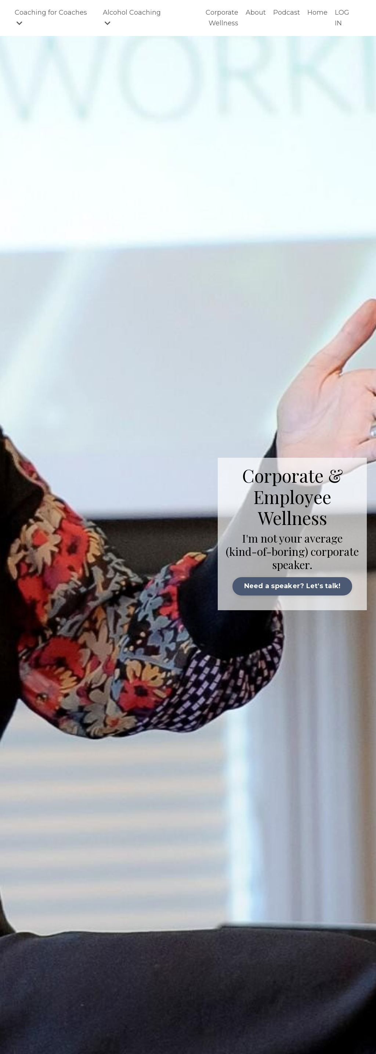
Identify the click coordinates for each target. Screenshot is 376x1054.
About (256, 12)
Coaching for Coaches (51, 17)
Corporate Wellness (222, 17)
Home (317, 12)
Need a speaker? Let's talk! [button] (292, 586)
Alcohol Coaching (132, 17)
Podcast (286, 12)
